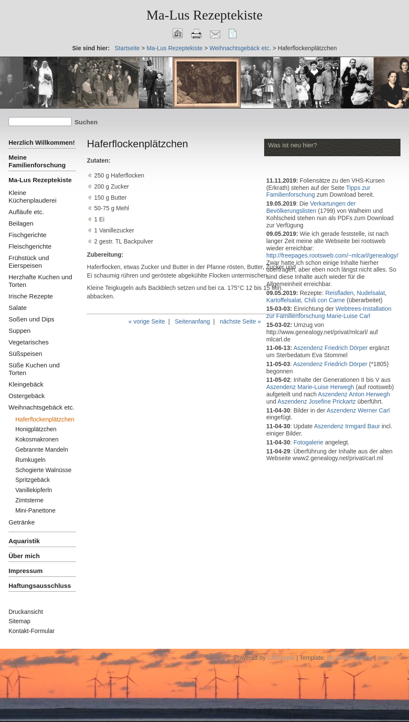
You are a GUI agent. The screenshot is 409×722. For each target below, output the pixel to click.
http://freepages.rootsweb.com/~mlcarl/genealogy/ (332, 255)
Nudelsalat (371, 292)
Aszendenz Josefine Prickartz (316, 401)
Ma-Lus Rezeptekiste (175, 48)
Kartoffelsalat (283, 300)
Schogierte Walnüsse (43, 470)
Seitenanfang (192, 321)
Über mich (24, 555)
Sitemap (19, 621)
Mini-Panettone (35, 510)
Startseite (127, 48)
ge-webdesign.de (350, 657)
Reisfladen (339, 292)
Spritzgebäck (32, 479)
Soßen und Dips (32, 319)
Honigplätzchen (36, 429)
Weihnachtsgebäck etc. (240, 48)
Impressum (26, 570)
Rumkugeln (30, 459)
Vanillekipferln (33, 490)
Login (384, 657)
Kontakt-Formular (32, 630)
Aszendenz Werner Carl (358, 410)
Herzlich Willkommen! (42, 142)
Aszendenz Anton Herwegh (354, 394)
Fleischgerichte (30, 246)
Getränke (22, 522)
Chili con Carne (324, 300)
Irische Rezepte (31, 296)
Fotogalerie (309, 442)
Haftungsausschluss (40, 585)
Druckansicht (26, 611)
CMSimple (281, 657)
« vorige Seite (147, 321)
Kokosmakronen (36, 439)
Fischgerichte (27, 234)
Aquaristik (24, 540)
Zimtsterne (29, 500)
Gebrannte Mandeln (41, 449)
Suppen (20, 330)
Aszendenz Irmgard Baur (347, 426)
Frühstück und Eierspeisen (29, 261)
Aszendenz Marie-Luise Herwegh (310, 387)
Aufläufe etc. (26, 211)
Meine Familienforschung (37, 161)
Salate (18, 307)
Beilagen (21, 223)
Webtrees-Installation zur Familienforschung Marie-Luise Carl (329, 312)
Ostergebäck (27, 395)
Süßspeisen (25, 353)
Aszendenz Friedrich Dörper (331, 347)
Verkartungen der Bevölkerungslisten (311, 207)
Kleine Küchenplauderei (33, 196)
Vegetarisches (29, 342)
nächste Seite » (240, 321)
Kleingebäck (26, 384)
